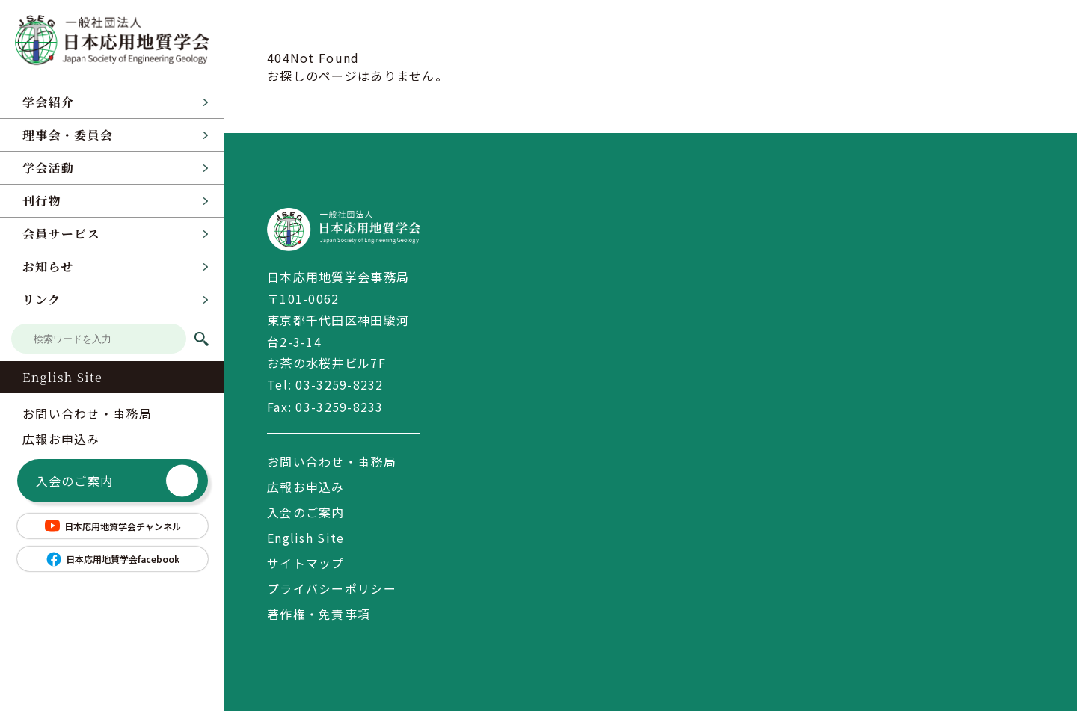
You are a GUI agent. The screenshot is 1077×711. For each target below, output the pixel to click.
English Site (62, 377)
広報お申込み (61, 439)
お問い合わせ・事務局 (87, 413)
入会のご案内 (117, 481)
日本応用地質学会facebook (112, 559)
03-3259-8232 (339, 384)
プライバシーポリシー (331, 588)
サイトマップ (306, 562)
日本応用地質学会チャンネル (112, 526)
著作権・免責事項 (318, 613)
